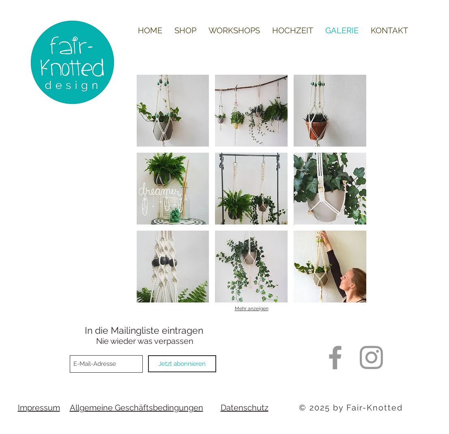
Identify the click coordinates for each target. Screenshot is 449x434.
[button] (173, 111)
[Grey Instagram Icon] (371, 357)
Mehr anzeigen (252, 308)
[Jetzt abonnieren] (182, 363)
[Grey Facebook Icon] (335, 357)
